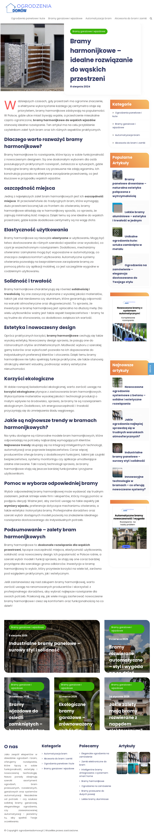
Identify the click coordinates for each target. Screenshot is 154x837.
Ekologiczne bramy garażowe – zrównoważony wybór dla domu (76, 720)
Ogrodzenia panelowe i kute (28, 18)
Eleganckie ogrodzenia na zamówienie (94, 755)
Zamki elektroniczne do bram (93, 763)
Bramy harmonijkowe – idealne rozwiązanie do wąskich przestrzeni (101, 60)
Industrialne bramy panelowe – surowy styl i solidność (128, 456)
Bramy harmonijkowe (91, 781)
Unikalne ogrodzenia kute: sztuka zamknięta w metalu (127, 242)
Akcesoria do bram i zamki (131, 18)
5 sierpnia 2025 (18, 635)
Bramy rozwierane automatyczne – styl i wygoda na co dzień (126, 660)
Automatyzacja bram (99, 18)
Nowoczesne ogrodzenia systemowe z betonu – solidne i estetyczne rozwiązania (128, 395)
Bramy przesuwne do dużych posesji (91, 792)
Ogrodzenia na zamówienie (95, 786)
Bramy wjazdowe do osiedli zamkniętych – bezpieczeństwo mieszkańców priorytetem (27, 724)
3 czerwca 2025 (118, 639)
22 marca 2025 (68, 696)
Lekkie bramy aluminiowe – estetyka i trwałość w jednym (129, 216)
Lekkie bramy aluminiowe (94, 799)
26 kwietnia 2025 (19, 696)
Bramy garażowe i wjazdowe (65, 18)
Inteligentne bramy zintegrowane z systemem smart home (93, 773)
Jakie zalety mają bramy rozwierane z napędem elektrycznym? (126, 717)
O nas (11, 746)
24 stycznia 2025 (119, 696)
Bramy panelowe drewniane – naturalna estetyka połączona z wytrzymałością (129, 187)
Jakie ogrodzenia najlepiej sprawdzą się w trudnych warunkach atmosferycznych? (127, 428)
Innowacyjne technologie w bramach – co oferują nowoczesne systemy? (129, 483)
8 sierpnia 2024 (80, 86)
